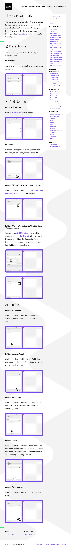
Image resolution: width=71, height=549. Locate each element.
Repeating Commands (56, 130)
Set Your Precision (55, 108)
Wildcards (53, 126)
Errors (51, 138)
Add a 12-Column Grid (56, 53)
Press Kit (39, 544)
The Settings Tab (54, 104)
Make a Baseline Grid (56, 59)
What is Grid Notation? (56, 114)
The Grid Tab (11, 535)
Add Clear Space (54, 55)
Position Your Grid (55, 92)
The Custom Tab (54, 100)
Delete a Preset (54, 75)
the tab (24, 236)
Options (52, 132)
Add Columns (53, 29)
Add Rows (52, 31)
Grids (51, 120)
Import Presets (54, 77)
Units (51, 124)
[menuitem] (24, 7)
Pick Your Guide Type (56, 106)
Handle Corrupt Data (56, 86)
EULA (64, 544)
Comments (53, 136)
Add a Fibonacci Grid (55, 51)
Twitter (47, 544)
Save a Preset (54, 73)
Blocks (52, 134)
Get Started (53, 19)
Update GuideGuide (55, 81)
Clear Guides (53, 33)
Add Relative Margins (56, 65)
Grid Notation (22, 233)
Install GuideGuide (55, 17)
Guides (52, 122)
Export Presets (54, 79)
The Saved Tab (31, 535)
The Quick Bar (54, 96)
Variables (52, 128)
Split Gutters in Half (55, 37)
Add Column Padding (55, 35)
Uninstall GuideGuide (56, 84)
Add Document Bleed (56, 57)
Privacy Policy (55, 544)
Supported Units (54, 94)
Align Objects (54, 41)
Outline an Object (55, 39)
